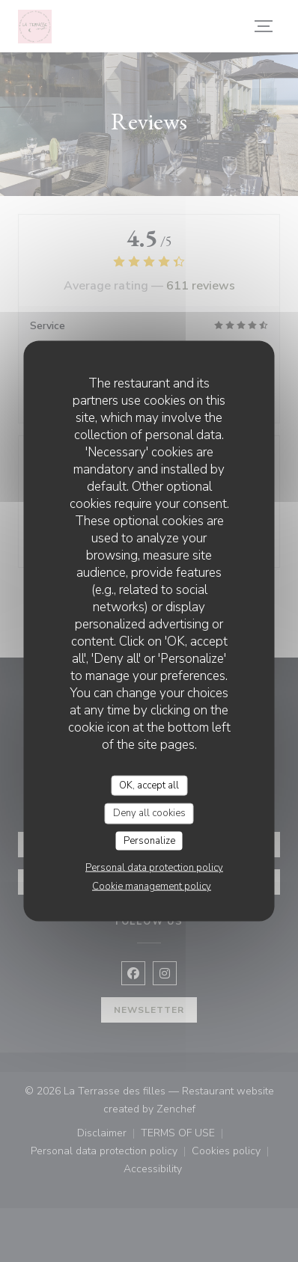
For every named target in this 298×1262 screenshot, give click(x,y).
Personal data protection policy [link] (154, 867)
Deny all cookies (149, 813)
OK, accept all (149, 784)
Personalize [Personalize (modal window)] (149, 840)
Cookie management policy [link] (151, 886)
